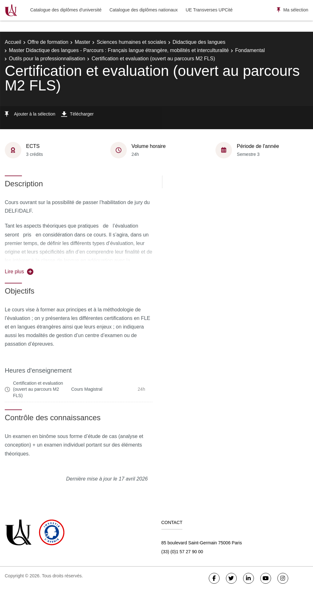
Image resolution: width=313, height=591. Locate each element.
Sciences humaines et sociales (131, 42)
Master (82, 42)
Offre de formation (48, 42)
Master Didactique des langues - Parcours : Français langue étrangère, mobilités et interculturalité (119, 50)
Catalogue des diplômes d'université (65, 9)
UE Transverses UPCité (209, 9)
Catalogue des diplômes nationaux (143, 9)
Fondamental (250, 50)
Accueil (13, 42)
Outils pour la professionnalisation (47, 58)
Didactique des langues (199, 42)
